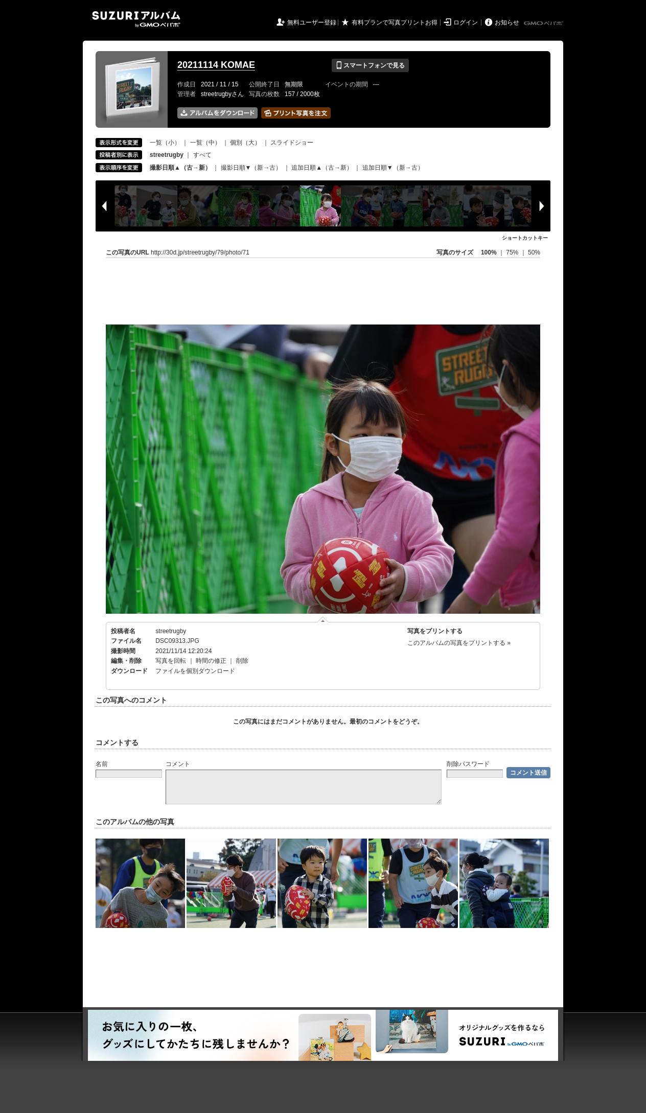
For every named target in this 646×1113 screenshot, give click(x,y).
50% (534, 252)
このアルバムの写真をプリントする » (459, 642)
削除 (242, 660)
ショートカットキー (525, 238)
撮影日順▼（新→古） (251, 167)
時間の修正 (211, 660)
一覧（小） (165, 142)
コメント (178, 764)
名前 (102, 764)
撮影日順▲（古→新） (180, 167)
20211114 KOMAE (216, 65)
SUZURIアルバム (136, 19)
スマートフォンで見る (370, 65)
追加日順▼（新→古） (393, 167)
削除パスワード (468, 764)
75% (513, 252)
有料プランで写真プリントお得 (394, 22)
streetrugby (170, 631)
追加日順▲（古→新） (322, 167)
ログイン (465, 22)
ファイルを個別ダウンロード (195, 671)
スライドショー (291, 142)
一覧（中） (205, 142)
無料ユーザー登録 (311, 22)
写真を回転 (170, 660)
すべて (202, 154)
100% (488, 252)
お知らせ (507, 22)
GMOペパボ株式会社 (544, 23)
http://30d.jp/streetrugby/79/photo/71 (200, 252)
